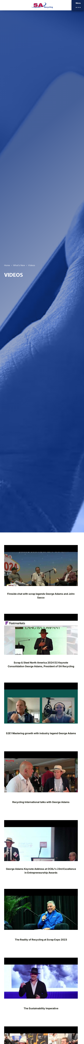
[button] (78, 5)
